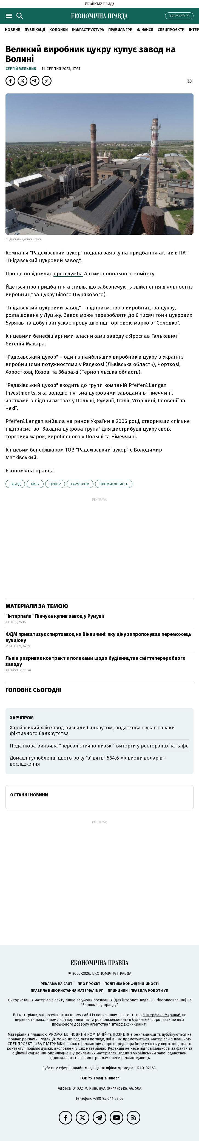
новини (12, 29)
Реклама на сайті (57, 984)
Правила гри (120, 29)
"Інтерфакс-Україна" (161, 1015)
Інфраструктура (88, 29)
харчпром (80, 484)
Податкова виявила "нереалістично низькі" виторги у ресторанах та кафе (99, 746)
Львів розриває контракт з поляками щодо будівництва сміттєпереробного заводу (95, 661)
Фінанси (145, 29)
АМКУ (35, 484)
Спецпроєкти (171, 29)
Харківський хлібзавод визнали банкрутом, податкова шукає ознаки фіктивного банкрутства (92, 731)
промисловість (113, 484)
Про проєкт (89, 984)
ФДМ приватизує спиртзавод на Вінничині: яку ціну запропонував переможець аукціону (98, 637)
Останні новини (29, 794)
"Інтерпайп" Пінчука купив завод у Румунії (54, 616)
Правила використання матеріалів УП (67, 990)
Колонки (58, 29)
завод (15, 484)
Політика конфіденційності (131, 984)
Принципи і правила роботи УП (138, 990)
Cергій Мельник (21, 69)
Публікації (35, 29)
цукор (55, 484)
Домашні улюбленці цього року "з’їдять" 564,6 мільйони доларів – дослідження (88, 761)
